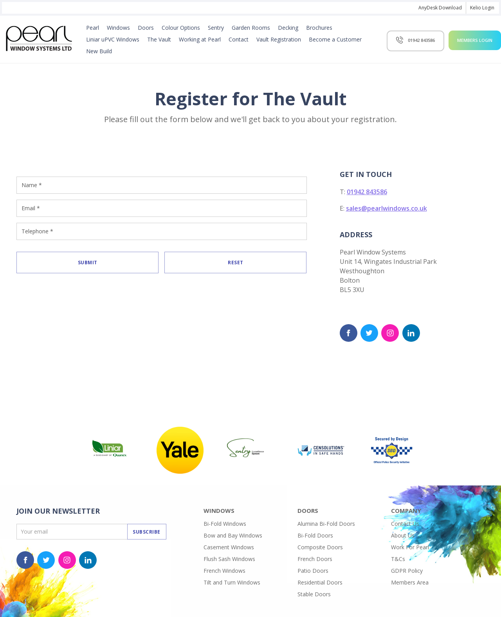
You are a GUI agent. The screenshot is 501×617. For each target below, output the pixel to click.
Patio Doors (312, 570)
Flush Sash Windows (229, 559)
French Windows (224, 570)
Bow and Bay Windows (233, 535)
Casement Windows (229, 547)
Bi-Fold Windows (225, 523)
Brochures (319, 27)
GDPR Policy (407, 570)
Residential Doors (319, 582)
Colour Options (181, 27)
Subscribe (146, 532)
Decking (288, 27)
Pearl (92, 27)
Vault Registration (278, 39)
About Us (402, 535)
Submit (87, 262)
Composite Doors (320, 547)
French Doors (314, 559)
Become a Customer (335, 39)
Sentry (216, 27)
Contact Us (405, 523)
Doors (146, 27)
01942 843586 (367, 192)
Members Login (474, 40)
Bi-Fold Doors (315, 535)
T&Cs (398, 559)
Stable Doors (314, 594)
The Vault (159, 39)
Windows (118, 27)
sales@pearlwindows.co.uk (386, 208)
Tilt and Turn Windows (232, 582)
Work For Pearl (410, 547)
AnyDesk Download (440, 7)
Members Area (410, 582)
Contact (239, 39)
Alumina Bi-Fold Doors (326, 523)
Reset (235, 262)
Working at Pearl (200, 39)
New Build (99, 51)
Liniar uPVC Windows (112, 39)
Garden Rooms (251, 27)
